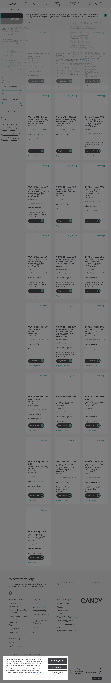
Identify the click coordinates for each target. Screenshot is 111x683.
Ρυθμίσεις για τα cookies (57, 673)
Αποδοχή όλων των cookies (57, 661)
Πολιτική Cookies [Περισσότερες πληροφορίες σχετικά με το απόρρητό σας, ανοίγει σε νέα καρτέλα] (36, 672)
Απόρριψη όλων (57, 667)
